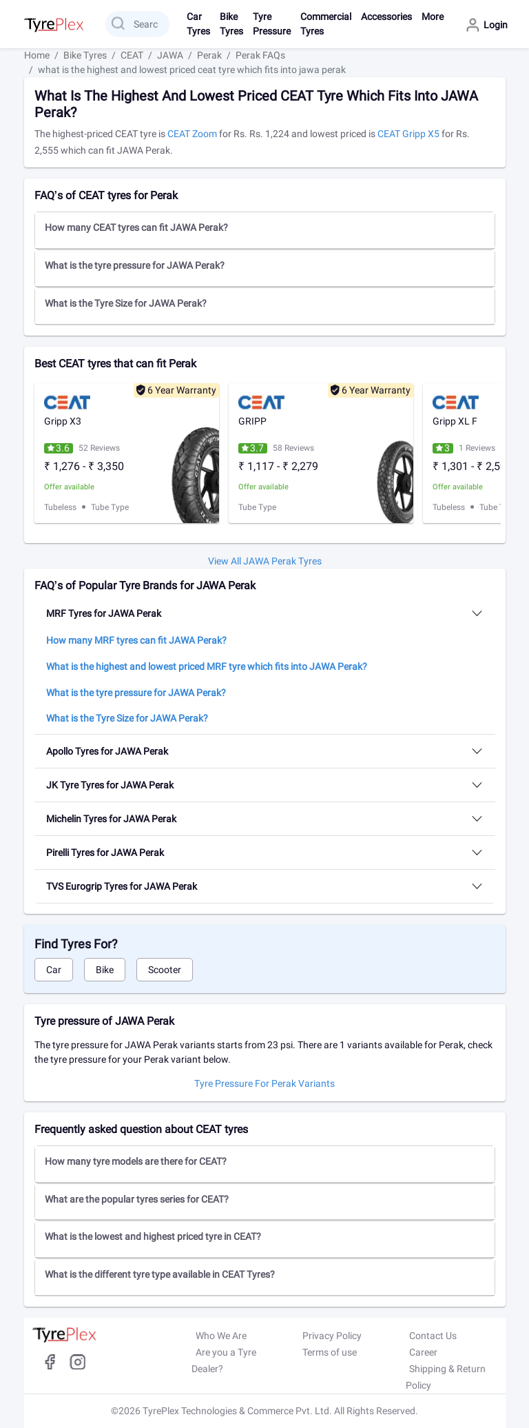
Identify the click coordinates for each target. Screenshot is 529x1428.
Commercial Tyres (325, 24)
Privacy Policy (332, 1335)
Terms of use (329, 1352)
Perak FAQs (260, 55)
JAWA (170, 55)
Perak (209, 55)
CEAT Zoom (192, 133)
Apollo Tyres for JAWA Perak (107, 751)
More (433, 16)
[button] (265, 230)
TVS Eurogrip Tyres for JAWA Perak (121, 886)
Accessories (386, 16)
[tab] (265, 230)
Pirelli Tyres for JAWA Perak (105, 852)
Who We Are (221, 1335)
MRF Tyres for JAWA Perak (103, 613)
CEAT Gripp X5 (409, 133)
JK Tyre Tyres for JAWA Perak (110, 784)
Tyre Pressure (272, 24)
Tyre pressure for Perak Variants (264, 1083)
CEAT (132, 55)
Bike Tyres (231, 24)
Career (423, 1352)
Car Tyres (198, 24)
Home (37, 55)
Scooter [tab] (164, 969)
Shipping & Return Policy (446, 1377)
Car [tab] (53, 969)
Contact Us (433, 1335)
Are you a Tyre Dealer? (223, 1360)
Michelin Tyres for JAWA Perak (111, 818)
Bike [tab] (105, 969)
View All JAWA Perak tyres (265, 561)
